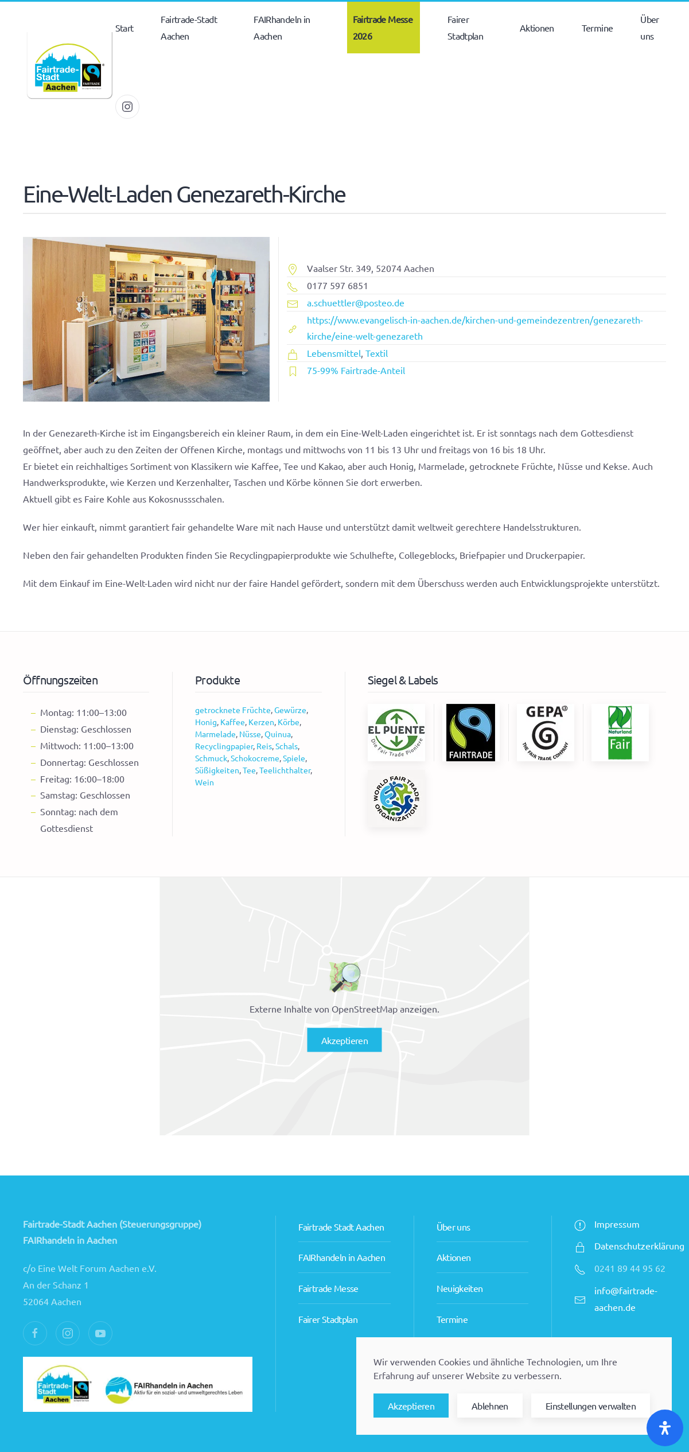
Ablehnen (490, 1405)
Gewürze (290, 709)
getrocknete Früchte (233, 709)
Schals (286, 746)
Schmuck (211, 758)
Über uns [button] (649, 27)
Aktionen (454, 1229)
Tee (249, 770)
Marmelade (215, 734)
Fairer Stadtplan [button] (465, 27)
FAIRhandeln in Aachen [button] (282, 27)
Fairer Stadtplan (327, 1291)
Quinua (277, 734)
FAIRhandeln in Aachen (341, 1229)
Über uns (453, 1198)
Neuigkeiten (460, 1260)
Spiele (294, 758)
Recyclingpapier (224, 746)
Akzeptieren (344, 1040)
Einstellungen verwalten (591, 1405)
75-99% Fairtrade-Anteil (356, 370)
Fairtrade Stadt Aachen (341, 1198)
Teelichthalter (284, 770)
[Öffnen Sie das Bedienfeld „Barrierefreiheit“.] (665, 1428)
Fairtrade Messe (328, 1260)
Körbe (288, 722)
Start (124, 27)
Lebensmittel (334, 353)
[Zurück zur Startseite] (69, 67)
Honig (206, 722)
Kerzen (261, 722)
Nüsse (250, 734)
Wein (204, 782)
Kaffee (232, 722)
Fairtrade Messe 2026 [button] (382, 27)
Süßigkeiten (217, 770)
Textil (376, 353)
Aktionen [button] (537, 27)
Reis (264, 746)
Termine (597, 27)
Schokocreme (255, 758)
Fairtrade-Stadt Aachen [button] (188, 27)
